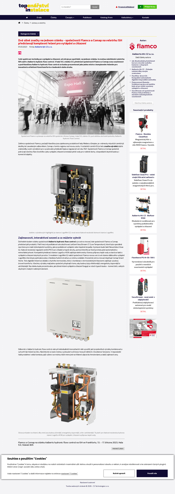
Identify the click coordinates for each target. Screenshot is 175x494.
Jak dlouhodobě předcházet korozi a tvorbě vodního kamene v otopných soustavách (142, 64)
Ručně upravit (119, 473)
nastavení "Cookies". (69, 473)
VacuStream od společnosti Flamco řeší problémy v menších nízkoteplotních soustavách (142, 94)
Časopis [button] (70, 17)
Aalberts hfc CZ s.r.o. (43, 47)
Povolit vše (152, 473)
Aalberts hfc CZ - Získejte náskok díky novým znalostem (141, 71)
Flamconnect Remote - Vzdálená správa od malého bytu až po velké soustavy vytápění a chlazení (142, 85)
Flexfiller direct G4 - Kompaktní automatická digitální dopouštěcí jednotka (143, 78)
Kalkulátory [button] (127, 17)
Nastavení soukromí (87, 482)
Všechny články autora (143, 103)
